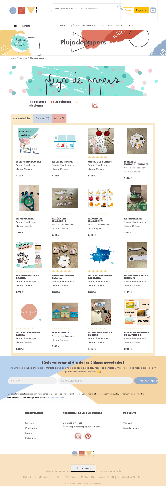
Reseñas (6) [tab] (42, 118)
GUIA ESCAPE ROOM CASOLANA (100, 276)
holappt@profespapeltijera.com (83, 426)
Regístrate (141, 10)
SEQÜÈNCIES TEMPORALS (59, 220)
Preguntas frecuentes (30, 436)
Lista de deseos (131, 428)
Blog (131, 25)
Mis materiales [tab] (21, 118)
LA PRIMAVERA (25, 218)
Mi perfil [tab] (59, 118)
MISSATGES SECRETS (100, 161)
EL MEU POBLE (60, 332)
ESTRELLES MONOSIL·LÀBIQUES (136, 163)
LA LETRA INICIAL (62, 161)
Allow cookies (83, 468)
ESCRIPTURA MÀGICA (28, 161)
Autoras (120, 25)
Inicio (63, 25)
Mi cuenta (128, 423)
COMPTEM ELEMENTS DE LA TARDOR (136, 333)
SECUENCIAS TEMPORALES (95, 220)
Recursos (107, 25)
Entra (128, 10)
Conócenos (31, 428)
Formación (90, 25)
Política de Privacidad (54, 397)
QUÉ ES (74, 25)
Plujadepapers (31, 165)
